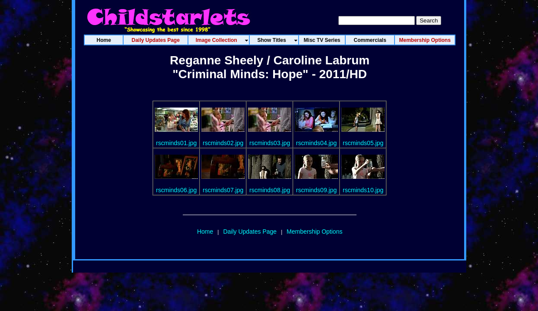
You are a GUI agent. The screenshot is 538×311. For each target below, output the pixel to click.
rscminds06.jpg (176, 190)
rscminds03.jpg (269, 143)
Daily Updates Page (250, 231)
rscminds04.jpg (316, 143)
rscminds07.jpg (223, 190)
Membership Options (314, 231)
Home (205, 231)
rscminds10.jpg (363, 190)
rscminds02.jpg (223, 143)
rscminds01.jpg (176, 143)
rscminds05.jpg (363, 143)
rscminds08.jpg (269, 190)
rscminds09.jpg (316, 190)
